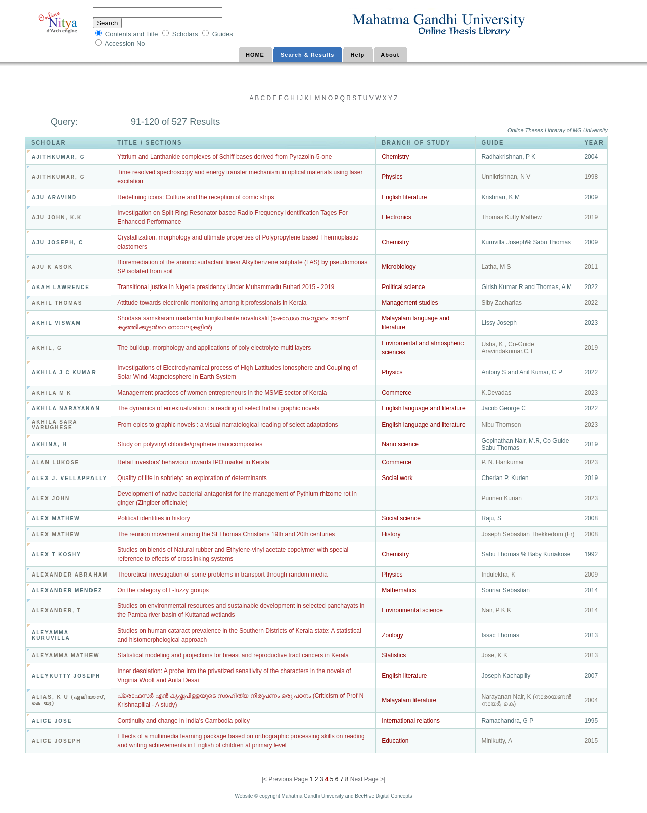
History (391, 534)
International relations (411, 720)
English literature (404, 197)
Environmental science (412, 610)
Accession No (126, 43)
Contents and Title (132, 34)
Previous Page (288, 779)
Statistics (394, 655)
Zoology (392, 635)
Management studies (410, 302)
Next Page (365, 779)
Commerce (396, 392)
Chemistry (395, 156)
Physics (392, 176)
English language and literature (423, 408)
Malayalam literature (409, 700)
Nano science (400, 444)
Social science (401, 518)
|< (265, 779)
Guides (222, 34)
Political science (403, 287)
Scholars (186, 34)
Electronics (396, 217)
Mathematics (399, 590)
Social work (397, 478)
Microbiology (398, 266)
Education (395, 740)
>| (382, 779)
